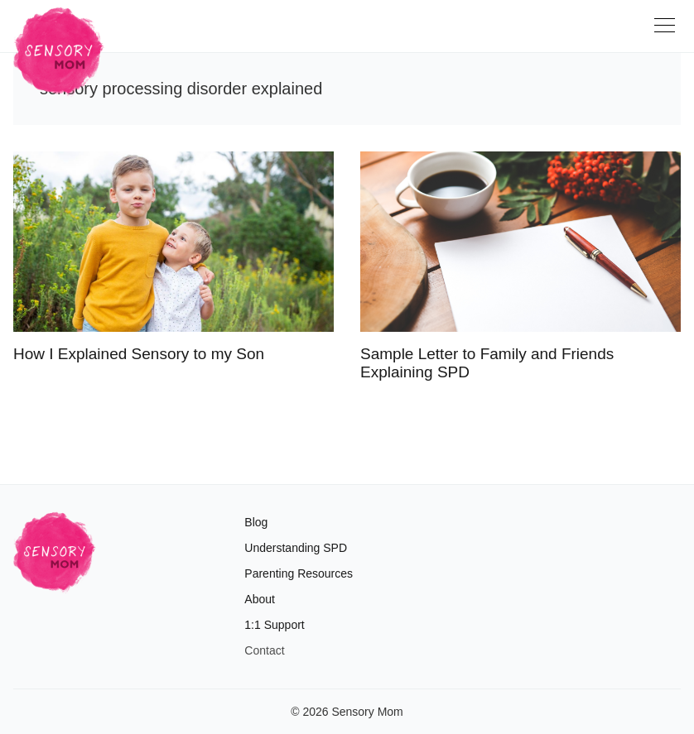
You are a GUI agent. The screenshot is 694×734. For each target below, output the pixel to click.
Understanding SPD (295, 547)
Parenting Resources (298, 573)
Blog (255, 522)
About (259, 599)
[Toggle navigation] (667, 31)
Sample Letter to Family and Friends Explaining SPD (487, 363)
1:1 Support (274, 624)
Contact (264, 650)
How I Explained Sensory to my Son (138, 353)
